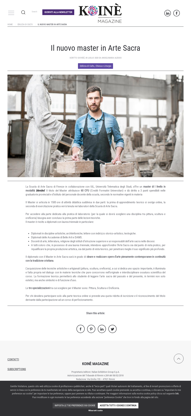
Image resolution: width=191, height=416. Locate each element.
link (177, 393)
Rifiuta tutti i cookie (95, 410)
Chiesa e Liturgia (103, 66)
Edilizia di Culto (25, 24)
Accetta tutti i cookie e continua (118, 405)
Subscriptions (16, 369)
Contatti (13, 359)
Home (9, 24)
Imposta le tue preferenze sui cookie (75, 405)
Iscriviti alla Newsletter (58, 12)
